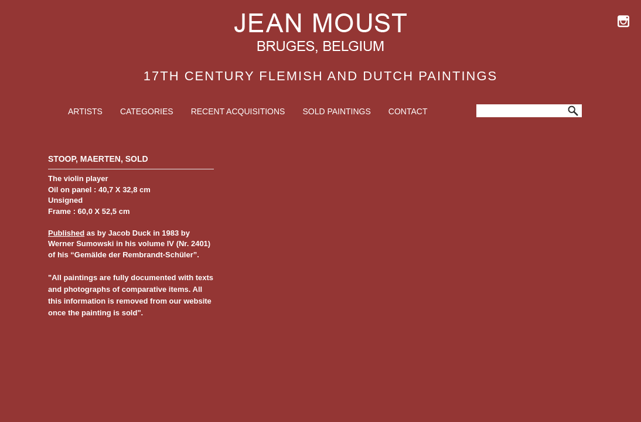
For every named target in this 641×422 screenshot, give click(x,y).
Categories (146, 111)
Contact (408, 111)
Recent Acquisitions (238, 111)
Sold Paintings (336, 111)
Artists (85, 111)
